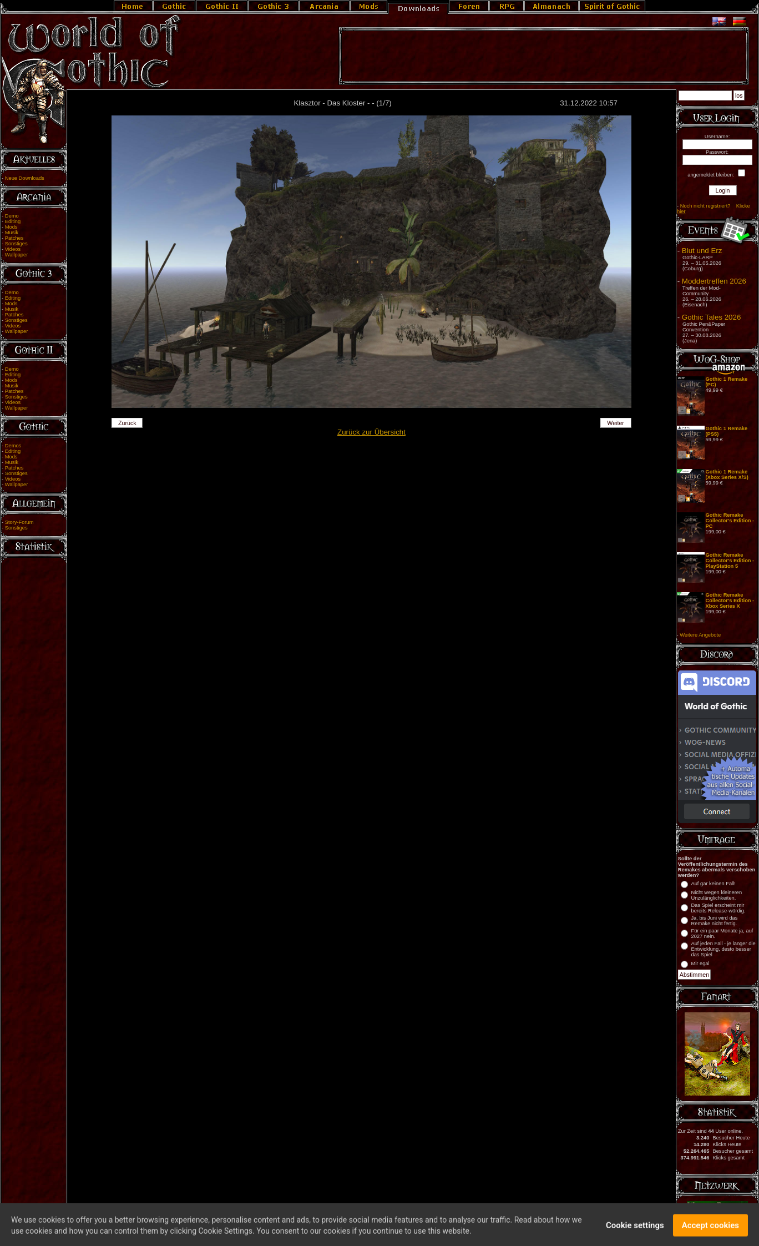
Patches (14, 238)
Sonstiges (16, 243)
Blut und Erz (702, 250)
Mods (11, 227)
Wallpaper (16, 255)
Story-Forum (19, 522)
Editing (13, 221)
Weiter (615, 423)
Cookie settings (635, 1230)
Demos (13, 445)
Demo (12, 216)
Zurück (127, 423)
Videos (13, 249)
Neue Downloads (24, 178)
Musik (11, 232)
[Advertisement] (544, 56)
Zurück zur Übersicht (371, 432)
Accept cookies (710, 1230)
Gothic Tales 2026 (711, 317)
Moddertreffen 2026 (714, 281)
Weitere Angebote (700, 635)
